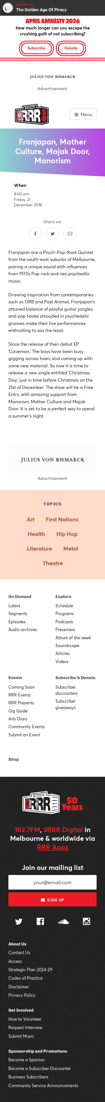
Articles (62, 653)
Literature (39, 548)
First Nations (62, 519)
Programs (64, 613)
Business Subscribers (28, 1077)
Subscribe (36, 48)
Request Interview (25, 1027)
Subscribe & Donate (75, 677)
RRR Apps (52, 846)
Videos (62, 661)
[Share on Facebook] (35, 233)
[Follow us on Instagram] (86, 922)
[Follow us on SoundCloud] (63, 922)
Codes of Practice (25, 978)
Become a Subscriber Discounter (39, 1068)
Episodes (17, 621)
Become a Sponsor (26, 1059)
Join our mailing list (52, 867)
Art (30, 519)
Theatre (53, 563)
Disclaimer (18, 986)
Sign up (52, 899)
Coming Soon (21, 687)
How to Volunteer (24, 1019)
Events (15, 677)
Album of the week (73, 637)
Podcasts (64, 621)
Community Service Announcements (43, 1085)
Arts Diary (17, 718)
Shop (13, 759)
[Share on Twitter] (52, 233)
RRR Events (19, 695)
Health (36, 534)
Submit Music (21, 1036)
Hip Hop (67, 534)
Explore (63, 596)
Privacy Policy (22, 995)
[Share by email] (70, 233)
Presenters (65, 629)
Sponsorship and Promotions (37, 1051)
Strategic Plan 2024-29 (30, 969)
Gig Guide (17, 711)
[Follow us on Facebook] (40, 922)
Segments (17, 613)
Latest (14, 605)
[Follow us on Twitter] (19, 922)
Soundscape (67, 645)
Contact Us (19, 952)
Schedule (64, 605)
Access (15, 961)
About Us (17, 944)
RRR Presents (21, 702)
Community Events (26, 726)
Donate (71, 48)
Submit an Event (24, 734)
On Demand (19, 596)
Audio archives (22, 629)
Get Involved (21, 1010)
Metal (70, 548)
